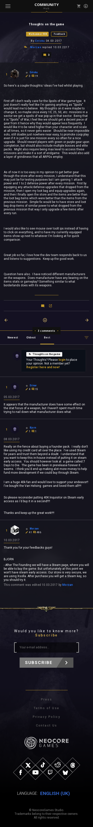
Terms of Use (47, 708)
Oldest (31, 337)
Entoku (40, 40)
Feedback (59, 34)
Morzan (35, 47)
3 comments (46, 330)
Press (46, 699)
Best (47, 337)
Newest (12, 337)
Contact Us (46, 725)
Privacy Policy (47, 717)
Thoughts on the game (44, 354)
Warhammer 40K (38, 34)
